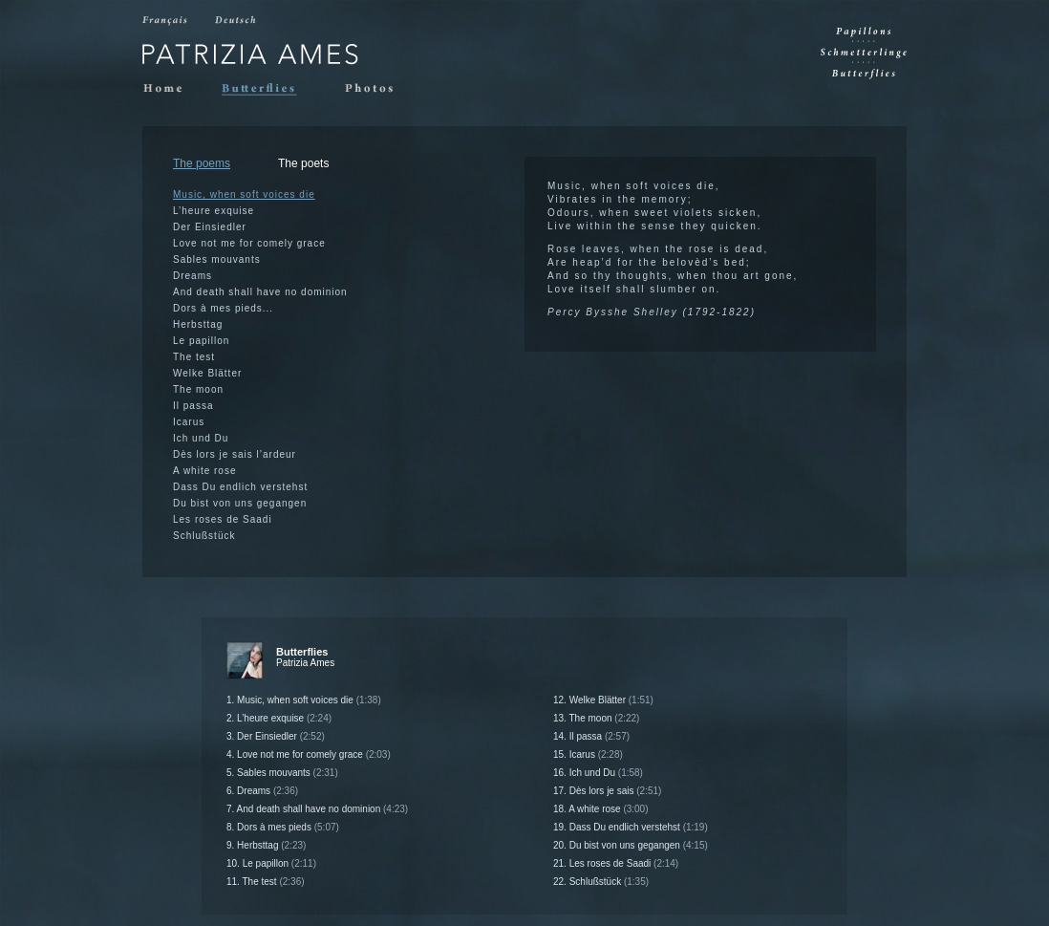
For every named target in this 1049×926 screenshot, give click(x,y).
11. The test (265, 881)
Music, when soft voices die (244, 194)
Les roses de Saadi (222, 519)
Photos (375, 89)
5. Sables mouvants (282, 772)
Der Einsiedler (209, 227)
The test (194, 357)
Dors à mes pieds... (223, 308)
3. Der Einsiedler (275, 736)
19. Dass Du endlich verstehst (630, 827)
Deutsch (238, 21)
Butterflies (268, 89)
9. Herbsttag (266, 845)
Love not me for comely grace (249, 243)
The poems (201, 163)
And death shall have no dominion (260, 292)
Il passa (193, 405)
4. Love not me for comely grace (308, 754)
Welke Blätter (207, 373)
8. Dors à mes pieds (282, 827)
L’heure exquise (213, 210)
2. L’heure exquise (279, 718)
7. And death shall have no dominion (317, 809)
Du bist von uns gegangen (240, 503)
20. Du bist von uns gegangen (630, 845)
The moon (198, 389)
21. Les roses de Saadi (615, 863)
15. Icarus (588, 754)
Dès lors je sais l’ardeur (234, 454)
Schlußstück (204, 535)
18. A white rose (601, 809)
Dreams (192, 275)
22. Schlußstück (601, 881)
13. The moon (596, 718)
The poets (303, 163)
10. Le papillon (271, 863)
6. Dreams (262, 791)
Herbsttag (198, 324)
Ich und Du (200, 438)
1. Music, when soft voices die (303, 700)
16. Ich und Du (598, 772)
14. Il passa (591, 736)
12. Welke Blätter (603, 700)
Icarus (188, 422)
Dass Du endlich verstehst (240, 487)
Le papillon (201, 340)
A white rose (204, 470)
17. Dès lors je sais (607, 791)
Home (167, 89)
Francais (166, 21)
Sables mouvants (217, 259)
